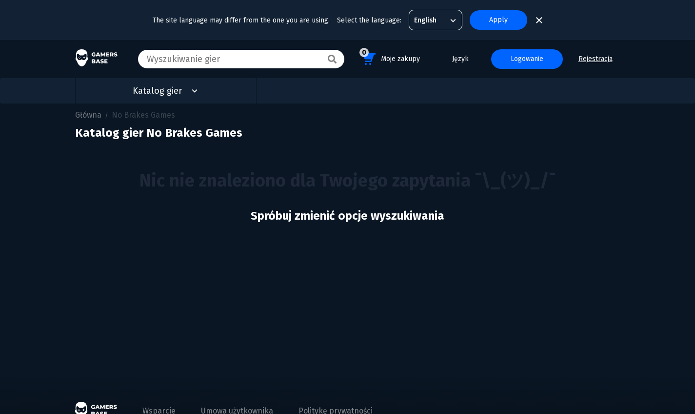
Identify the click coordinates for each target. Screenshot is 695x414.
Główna (88, 115)
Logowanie (527, 59)
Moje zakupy (389, 57)
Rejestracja (595, 59)
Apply (498, 20)
